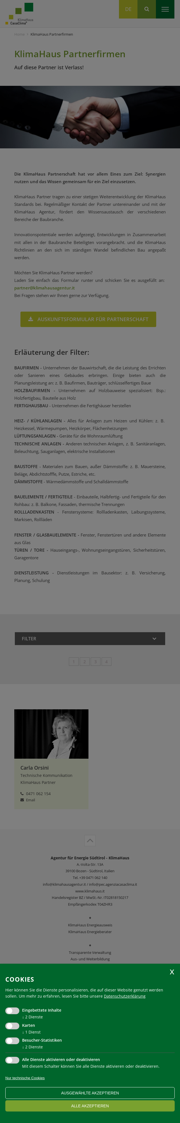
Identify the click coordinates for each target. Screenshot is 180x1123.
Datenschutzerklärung (125, 996)
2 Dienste (32, 1017)
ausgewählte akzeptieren (90, 1093)
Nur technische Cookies (25, 1078)
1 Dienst (31, 1032)
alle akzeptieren (90, 1106)
